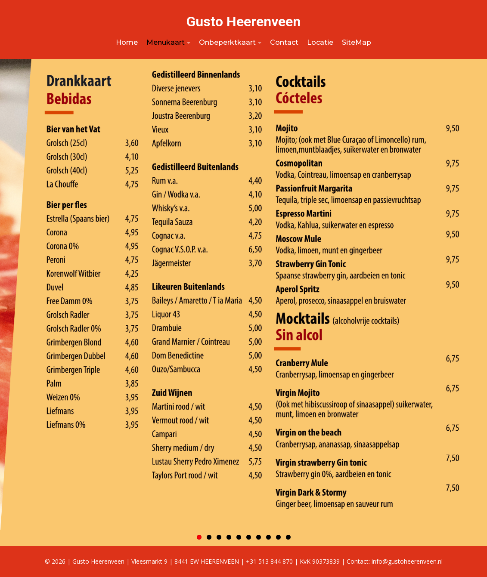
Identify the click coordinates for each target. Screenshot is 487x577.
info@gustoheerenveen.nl (407, 561)
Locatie (320, 42)
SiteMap (356, 42)
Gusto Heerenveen (243, 21)
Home (127, 42)
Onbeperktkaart (227, 42)
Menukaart (165, 42)
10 (288, 537)
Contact (284, 42)
